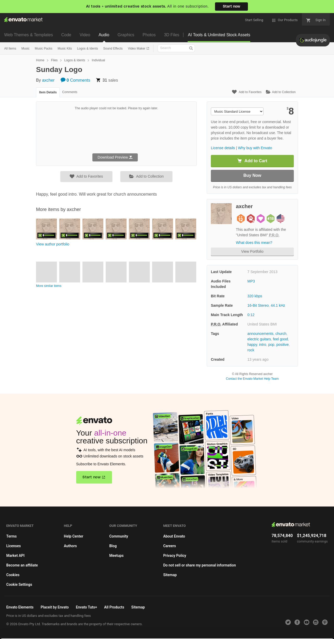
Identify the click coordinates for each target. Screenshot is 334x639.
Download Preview (115, 157)
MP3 (251, 281)
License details (223, 148)
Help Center (73, 536)
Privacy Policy (174, 555)
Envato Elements (20, 607)
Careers (169, 546)
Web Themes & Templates (28, 35)
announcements (260, 333)
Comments (75, 80)
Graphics (126, 35)
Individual (98, 60)
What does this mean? (254, 242)
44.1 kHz (278, 305)
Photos (149, 35)
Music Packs (43, 48)
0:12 (250, 315)
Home (40, 60)
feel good (280, 339)
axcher (48, 80)
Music (25, 48)
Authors (70, 546)
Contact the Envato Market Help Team (252, 379)
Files (54, 60)
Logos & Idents (87, 48)
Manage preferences (291, 627)
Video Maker (137, 48)
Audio (104, 35)
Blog (113, 546)
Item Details (48, 92)
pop (271, 344)
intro (262, 344)
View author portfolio (52, 244)
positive (282, 344)
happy (252, 344)
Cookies (13, 575)
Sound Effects (113, 48)
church (280, 333)
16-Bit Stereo (258, 305)
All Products (114, 607)
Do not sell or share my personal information (199, 565)
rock (250, 350)
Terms (11, 536)
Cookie (102, 632)
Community (118, 536)
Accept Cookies (214, 627)
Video (85, 35)
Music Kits (65, 48)
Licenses (13, 546)
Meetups (116, 555)
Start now (231, 6)
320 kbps (254, 296)
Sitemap (170, 575)
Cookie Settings (19, 584)
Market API (15, 555)
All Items (10, 48)
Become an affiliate (22, 565)
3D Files (171, 35)
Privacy (125, 632)
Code (66, 35)
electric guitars (259, 339)
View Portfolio (252, 251)
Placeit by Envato (55, 607)
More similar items (48, 286)
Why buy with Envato (255, 148)
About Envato (174, 536)
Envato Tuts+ (86, 607)
